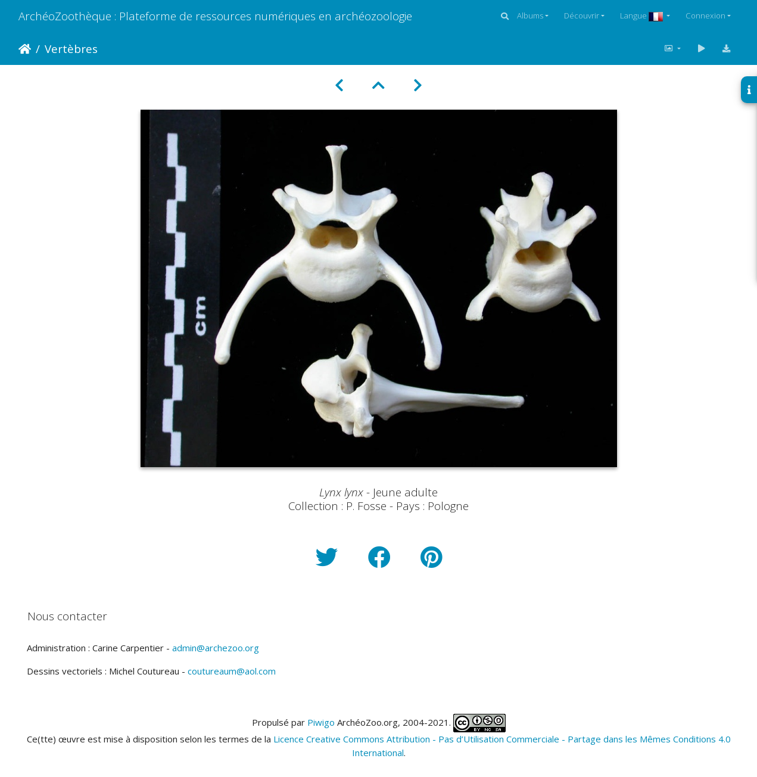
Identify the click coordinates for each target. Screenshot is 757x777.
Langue (642, 15)
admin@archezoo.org (215, 648)
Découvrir (581, 15)
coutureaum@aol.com (232, 671)
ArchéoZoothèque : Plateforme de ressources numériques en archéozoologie (215, 15)
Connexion (705, 15)
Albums (530, 15)
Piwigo (321, 722)
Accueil (24, 49)
